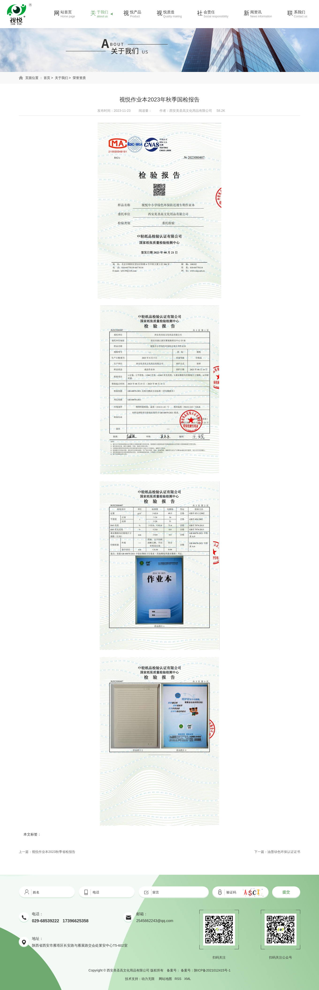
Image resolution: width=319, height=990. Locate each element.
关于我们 (61, 78)
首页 (47, 78)
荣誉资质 (79, 78)
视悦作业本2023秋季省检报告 (53, 851)
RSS (178, 979)
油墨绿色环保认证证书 (283, 852)
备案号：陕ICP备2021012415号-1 (206, 970)
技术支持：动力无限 (140, 979)
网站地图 (165, 979)
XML (187, 979)
